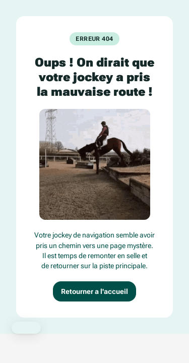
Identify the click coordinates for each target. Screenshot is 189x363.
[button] (26, 328)
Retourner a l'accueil (94, 291)
